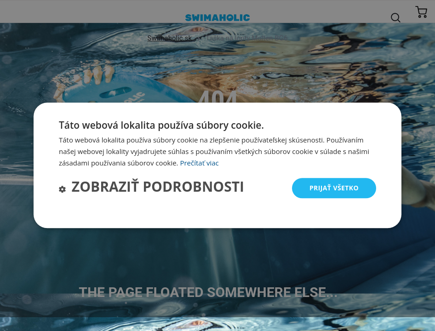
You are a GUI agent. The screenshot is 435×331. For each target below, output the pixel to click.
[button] (151, 188)
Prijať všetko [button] (334, 187)
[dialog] (217, 165)
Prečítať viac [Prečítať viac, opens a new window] (199, 162)
